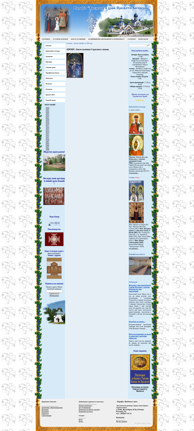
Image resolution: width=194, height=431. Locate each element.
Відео (81, 421)
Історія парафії (60, 39)
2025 (47, 110)
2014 (47, 132)
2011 (47, 138)
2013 (47, 134)
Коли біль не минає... (137, 322)
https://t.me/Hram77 (54, 253)
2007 (47, 142)
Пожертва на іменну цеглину (89, 410)
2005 (47, 143)
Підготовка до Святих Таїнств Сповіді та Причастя (140, 389)
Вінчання (49, 62)
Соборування (46, 415)
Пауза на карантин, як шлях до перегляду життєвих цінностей (140, 336)
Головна (46, 39)
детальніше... (134, 173)
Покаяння (45, 412)
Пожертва (49, 89)
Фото (81, 419)
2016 (47, 128)
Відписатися (54, 296)
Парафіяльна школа (52, 73)
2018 (47, 124)
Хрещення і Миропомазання (52, 408)
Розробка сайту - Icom (143, 423)
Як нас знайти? (121, 421)
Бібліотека (49, 78)
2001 (47, 147)
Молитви (49, 84)
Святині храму (51, 67)
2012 (47, 136)
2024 (47, 112)
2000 (47, 149)
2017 (47, 126)
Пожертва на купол (86, 412)
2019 (47, 122)
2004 (47, 145)
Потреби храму (51, 100)
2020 (47, 120)
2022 (47, 116)
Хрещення (49, 56)
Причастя (45, 413)
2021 (47, 118)
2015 (47, 130)
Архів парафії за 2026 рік (83, 43)
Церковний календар (53, 51)
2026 (47, 108)
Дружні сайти (50, 95)
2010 (47, 140)
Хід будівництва (85, 408)
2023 (47, 114)
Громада (48, 45)
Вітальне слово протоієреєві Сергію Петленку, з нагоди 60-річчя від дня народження (140, 288)
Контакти (143, 39)
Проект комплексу (85, 406)
